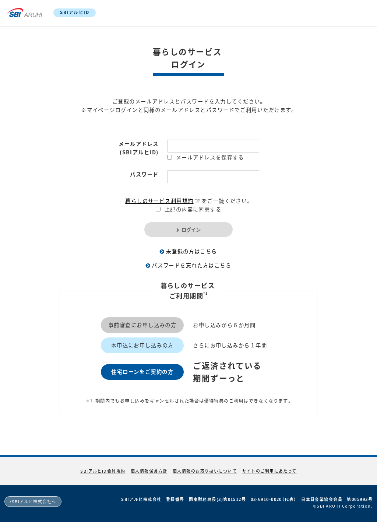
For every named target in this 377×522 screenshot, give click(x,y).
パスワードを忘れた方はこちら (191, 265)
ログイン (191, 229)
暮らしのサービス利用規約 (159, 201)
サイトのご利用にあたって (269, 471)
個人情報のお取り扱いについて (205, 471)
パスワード (144, 174)
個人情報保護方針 (149, 471)
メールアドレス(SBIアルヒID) (138, 148)
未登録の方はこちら (191, 251)
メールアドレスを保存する (210, 157)
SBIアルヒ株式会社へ (34, 501)
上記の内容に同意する (193, 209)
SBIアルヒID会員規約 (102, 471)
